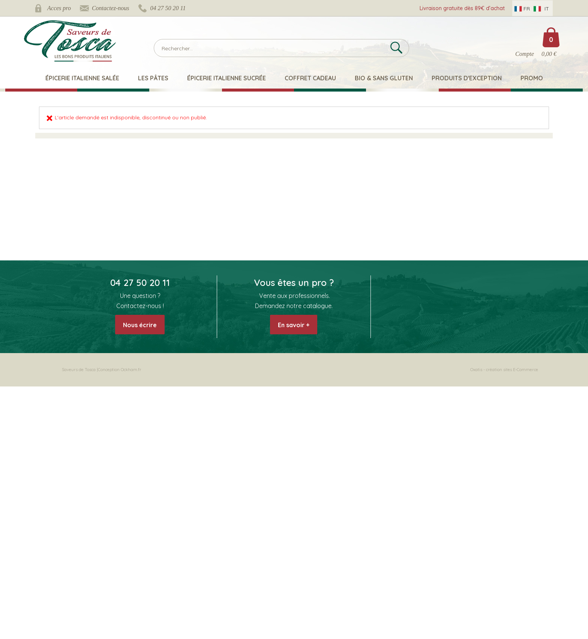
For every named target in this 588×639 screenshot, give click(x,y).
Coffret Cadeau (310, 78)
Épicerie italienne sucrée (226, 78)
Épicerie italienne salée (82, 78)
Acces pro (59, 8)
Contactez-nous (110, 8)
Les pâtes (153, 78)
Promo (531, 78)
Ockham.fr (131, 369)
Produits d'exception (467, 78)
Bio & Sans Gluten (384, 78)
